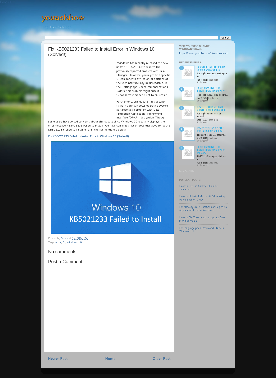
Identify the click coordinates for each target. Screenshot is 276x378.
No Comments (203, 82)
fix (64, 242)
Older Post (162, 358)
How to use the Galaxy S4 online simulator (198, 187)
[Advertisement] (82, 90)
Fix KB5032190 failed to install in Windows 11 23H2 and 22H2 (211, 149)
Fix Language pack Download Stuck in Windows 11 (201, 229)
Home (110, 358)
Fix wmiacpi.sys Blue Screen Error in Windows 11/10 (211, 68)
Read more (213, 79)
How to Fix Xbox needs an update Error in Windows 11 (211, 108)
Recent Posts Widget (187, 171)
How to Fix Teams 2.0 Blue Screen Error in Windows (210, 129)
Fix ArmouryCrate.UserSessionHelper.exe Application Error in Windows (203, 208)
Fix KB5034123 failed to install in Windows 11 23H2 (211, 89)
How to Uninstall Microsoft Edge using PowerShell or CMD (202, 197)
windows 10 (74, 242)
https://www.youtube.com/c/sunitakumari (203, 53)
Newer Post (58, 358)
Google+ (6, 2)
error (58, 242)
